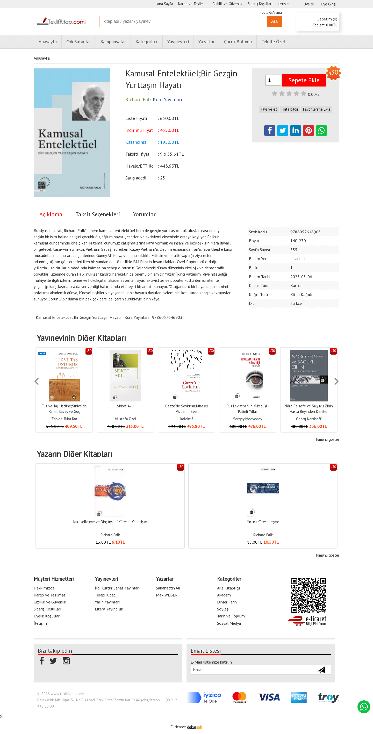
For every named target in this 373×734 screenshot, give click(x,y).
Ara (274, 21)
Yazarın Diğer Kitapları (74, 454)
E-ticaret (178, 726)
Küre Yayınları (137, 317)
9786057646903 (167, 317)
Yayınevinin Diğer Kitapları (81, 338)
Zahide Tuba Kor (64, 418)
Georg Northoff (308, 418)
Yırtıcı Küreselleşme (263, 521)
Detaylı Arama (272, 12)
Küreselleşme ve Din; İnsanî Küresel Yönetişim (110, 521)
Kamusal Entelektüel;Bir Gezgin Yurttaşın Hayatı (78, 317)
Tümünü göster (327, 439)
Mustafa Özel (125, 418)
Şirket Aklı (125, 406)
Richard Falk (110, 534)
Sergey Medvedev (247, 418)
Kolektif (186, 418)
